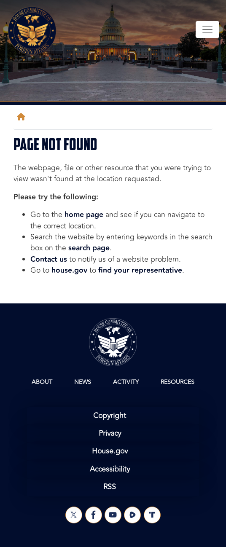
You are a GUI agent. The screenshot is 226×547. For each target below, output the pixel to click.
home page (84, 214)
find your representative (140, 270)
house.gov (69, 270)
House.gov (110, 451)
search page (89, 248)
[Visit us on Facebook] (93, 515)
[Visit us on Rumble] (132, 515)
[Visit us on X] (73, 515)
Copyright (109, 415)
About (42, 382)
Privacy (110, 433)
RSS (109, 487)
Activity (126, 382)
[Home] (23, 117)
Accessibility (110, 469)
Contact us (48, 259)
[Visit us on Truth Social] (152, 515)
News (82, 382)
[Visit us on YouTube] (113, 515)
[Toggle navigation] (207, 29)
